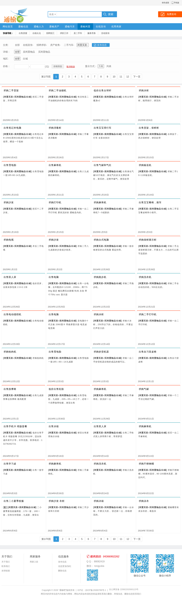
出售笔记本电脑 (12, 128)
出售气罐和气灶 (102, 165)
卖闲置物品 (29, 52)
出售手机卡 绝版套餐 (15, 426)
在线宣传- (28, 45)
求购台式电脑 (101, 239)
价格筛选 (58, 66)
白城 (25, 58)
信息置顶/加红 (64, 566)
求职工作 (64, 33)
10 (114, 76)
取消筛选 (71, 66)
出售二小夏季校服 (14, 501)
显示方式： (91, 66)
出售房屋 (23, 33)
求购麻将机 (100, 202)
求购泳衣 (144, 501)
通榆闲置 (85, 26)
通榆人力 (39, 26)
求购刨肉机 (10, 351)
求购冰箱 (99, 501)
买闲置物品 (44, 52)
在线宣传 (101, 26)
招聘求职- (42, 45)
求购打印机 (55, 202)
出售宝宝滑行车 (102, 128)
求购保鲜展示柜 (147, 239)
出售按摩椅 (10, 389)
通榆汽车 (70, 26)
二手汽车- (69, 45)
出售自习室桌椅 (147, 351)
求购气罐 (144, 389)
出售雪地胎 (10, 165)
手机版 (176, 3)
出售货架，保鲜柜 (149, 128)
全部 (17, 45)
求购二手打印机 (147, 314)
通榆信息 (23, 26)
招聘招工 (50, 33)
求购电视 (9, 239)
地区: (5, 58)
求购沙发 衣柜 (57, 501)
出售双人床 (10, 277)
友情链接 (5, 570)
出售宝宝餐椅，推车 (150, 202)
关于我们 (5, 562)
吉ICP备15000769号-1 (95, 590)
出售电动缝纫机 (12, 314)
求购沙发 (9, 202)
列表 (109, 66)
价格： (6, 66)
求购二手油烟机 (57, 90)
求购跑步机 (100, 277)
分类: (5, 45)
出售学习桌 (10, 463)
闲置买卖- (82, 45)
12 (127, 76)
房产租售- (55, 45)
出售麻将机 (55, 165)
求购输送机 (145, 165)
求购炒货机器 (101, 351)
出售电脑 (54, 277)
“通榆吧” (62, 590)
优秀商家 (116, 26)
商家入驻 (34, 562)
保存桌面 (165, 3)
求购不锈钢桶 (146, 463)
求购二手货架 (11, 90)
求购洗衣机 (145, 277)
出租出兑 (37, 33)
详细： (6, 52)
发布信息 (102, 45)
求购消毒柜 (55, 128)
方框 (100, 66)
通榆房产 (54, 26)
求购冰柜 (144, 90)
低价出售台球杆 (102, 90)
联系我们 (5, 566)
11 (120, 76)
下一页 (136, 76)
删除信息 (62, 570)
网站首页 (8, 26)
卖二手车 (78, 33)
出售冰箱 (54, 426)
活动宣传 (105, 33)
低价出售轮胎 (56, 389)
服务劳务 (91, 33)
